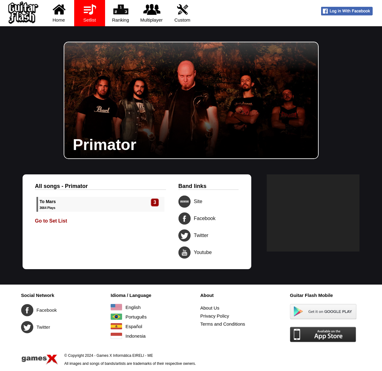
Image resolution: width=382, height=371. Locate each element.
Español (116, 326)
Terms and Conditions (222, 324)
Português (116, 317)
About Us (209, 308)
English (116, 307)
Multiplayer (151, 13)
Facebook (184, 218)
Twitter (184, 235)
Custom (182, 13)
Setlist (90, 13)
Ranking (121, 13)
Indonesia (116, 336)
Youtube (184, 252)
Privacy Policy (214, 316)
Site (184, 201)
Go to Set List (51, 220)
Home (59, 13)
